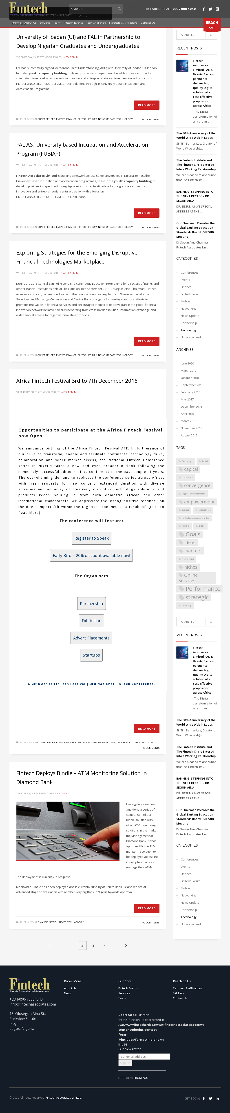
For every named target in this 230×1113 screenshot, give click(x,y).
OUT (212, 25)
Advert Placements (91, 638)
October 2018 (190, 378)
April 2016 (187, 414)
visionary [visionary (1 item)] (186, 605)
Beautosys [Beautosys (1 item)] (187, 461)
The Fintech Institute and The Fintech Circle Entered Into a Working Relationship (196, 164)
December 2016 (191, 407)
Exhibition (91, 620)
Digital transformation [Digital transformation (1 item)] (194, 493)
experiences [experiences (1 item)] (205, 509)
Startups (91, 655)
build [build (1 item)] (205, 461)
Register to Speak (91, 538)
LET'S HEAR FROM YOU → (135, 1078)
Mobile (185, 301)
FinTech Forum (87, 119)
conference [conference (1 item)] (187, 477)
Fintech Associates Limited (63, 1097)
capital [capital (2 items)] (191, 469)
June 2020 (187, 363)
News (68, 993)
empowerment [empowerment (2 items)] (199, 502)
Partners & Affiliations (123, 22)
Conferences (46, 119)
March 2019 (188, 371)
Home (17, 22)
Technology (125, 119)
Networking (188, 308)
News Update (106, 119)
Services (45, 22)
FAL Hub (178, 993)
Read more (146, 105)
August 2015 (189, 435)
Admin (63, 793)
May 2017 (187, 399)
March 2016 (188, 421)
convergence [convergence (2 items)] (197, 485)
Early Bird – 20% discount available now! (91, 555)
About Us (30, 22)
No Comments (150, 119)
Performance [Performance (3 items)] (203, 588)
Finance (71, 119)
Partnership (91, 603)
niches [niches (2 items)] (190, 567)
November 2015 (191, 428)
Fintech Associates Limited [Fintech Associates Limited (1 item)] (196, 517)
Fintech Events (73, 22)
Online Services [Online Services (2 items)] (188, 577)
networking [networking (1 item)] (188, 558)
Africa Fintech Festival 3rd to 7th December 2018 (77, 380)
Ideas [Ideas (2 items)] (189, 542)
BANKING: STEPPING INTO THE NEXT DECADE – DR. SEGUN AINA (194, 196)
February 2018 (190, 392)
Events (60, 119)
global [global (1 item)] (202, 525)
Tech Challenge (96, 22)
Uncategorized (144, 742)
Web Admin (70, 57)
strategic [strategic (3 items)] (197, 597)
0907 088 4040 (184, 9)
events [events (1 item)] (185, 509)
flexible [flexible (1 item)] (185, 525)
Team (56, 22)
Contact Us (148, 22)
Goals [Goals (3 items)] (193, 534)
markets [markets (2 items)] (192, 551)
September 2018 (192, 385)
